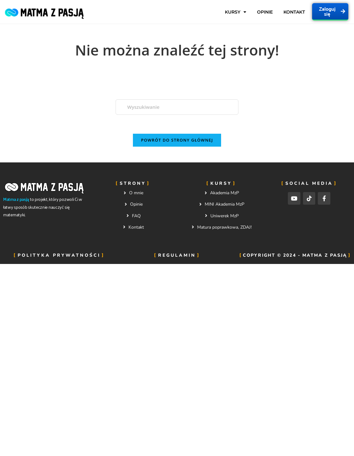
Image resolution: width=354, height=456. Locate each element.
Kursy (235, 12)
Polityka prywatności (59, 255)
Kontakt (294, 12)
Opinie (265, 12)
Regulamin (177, 255)
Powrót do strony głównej (177, 140)
